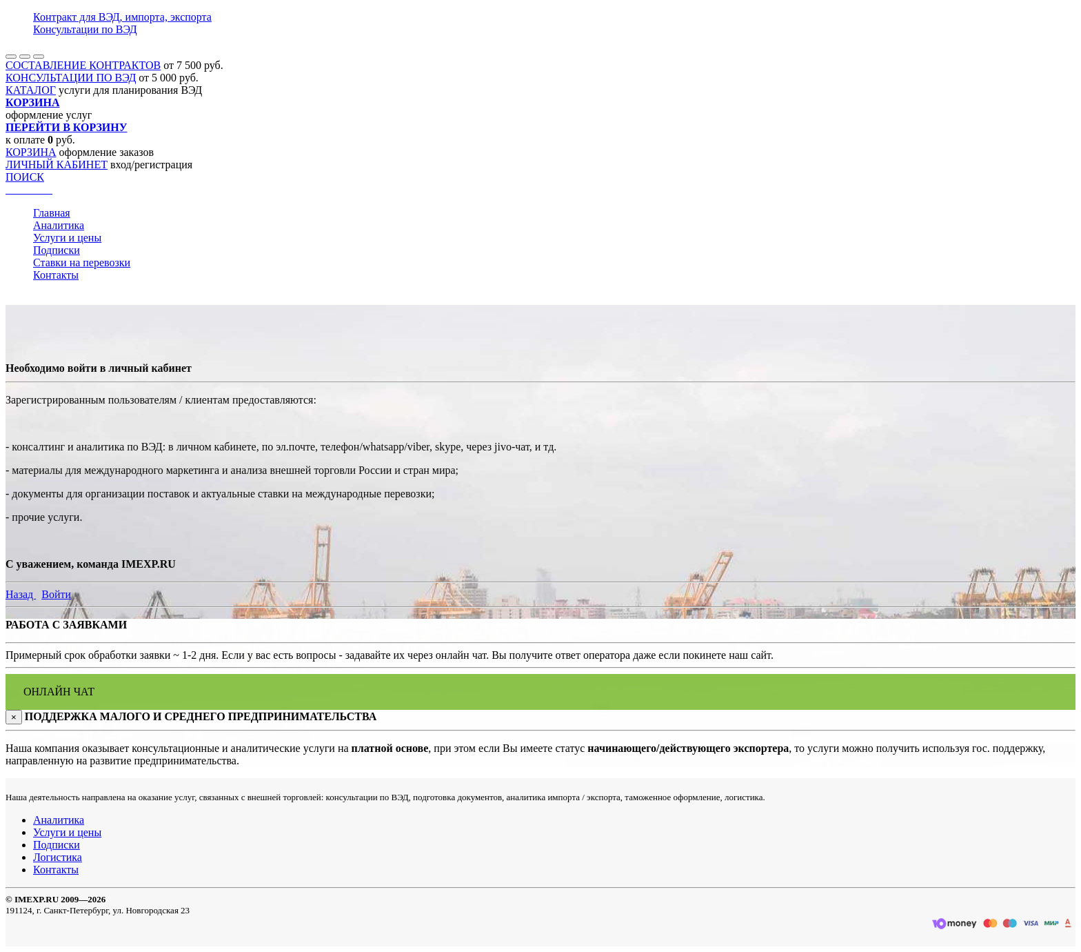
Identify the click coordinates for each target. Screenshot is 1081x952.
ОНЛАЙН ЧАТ (58, 691)
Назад (21, 594)
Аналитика (58, 225)
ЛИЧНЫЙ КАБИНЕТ (57, 164)
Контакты (56, 275)
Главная (51, 213)
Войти (56, 594)
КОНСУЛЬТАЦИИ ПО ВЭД (71, 77)
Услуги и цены (67, 238)
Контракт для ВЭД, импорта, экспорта (122, 17)
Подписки (56, 250)
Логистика (57, 857)
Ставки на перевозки (81, 262)
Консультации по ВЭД (85, 29)
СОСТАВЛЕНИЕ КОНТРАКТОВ (83, 65)
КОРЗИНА (31, 152)
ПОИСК (25, 177)
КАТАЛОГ (31, 90)
